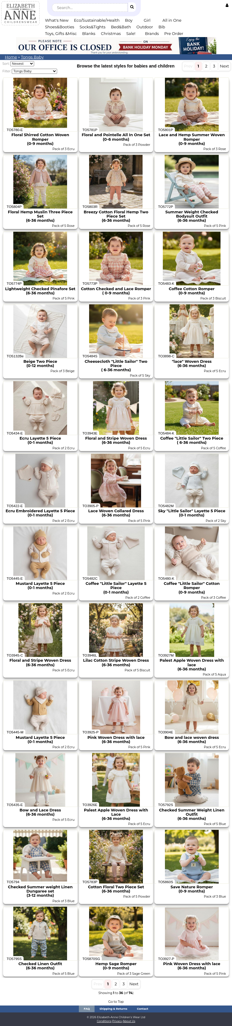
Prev (188, 66)
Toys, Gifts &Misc (61, 33)
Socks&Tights (93, 26)
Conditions (104, 1021)
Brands (152, 33)
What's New (57, 20)
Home (11, 57)
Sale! (130, 33)
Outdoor (145, 26)
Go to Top (116, 1002)
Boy (129, 20)
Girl (147, 20)
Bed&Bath (121, 26)
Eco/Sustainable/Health (97, 20)
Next (224, 66)
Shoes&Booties (59, 26)
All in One (172, 20)
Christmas (111, 33)
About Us (129, 1021)
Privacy (117, 1021)
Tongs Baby (32, 57)
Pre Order (173, 33)
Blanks (88, 33)
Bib (161, 26)
